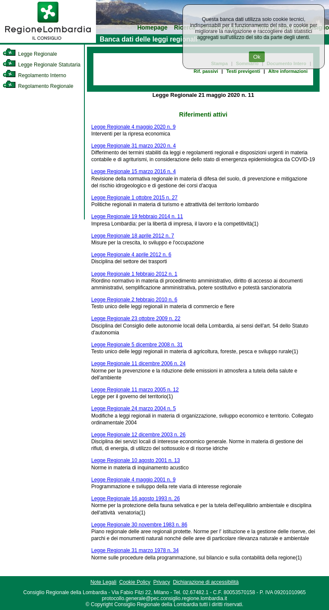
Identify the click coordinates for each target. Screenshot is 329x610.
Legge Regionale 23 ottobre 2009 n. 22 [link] (135, 319)
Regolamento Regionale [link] (38, 86)
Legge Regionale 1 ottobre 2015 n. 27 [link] (134, 198)
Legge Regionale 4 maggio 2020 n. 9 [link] (133, 127)
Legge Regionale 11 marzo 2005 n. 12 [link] (135, 390)
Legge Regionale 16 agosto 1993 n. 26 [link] (135, 499)
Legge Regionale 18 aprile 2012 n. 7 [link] (132, 236)
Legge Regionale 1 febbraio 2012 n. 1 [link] (134, 274)
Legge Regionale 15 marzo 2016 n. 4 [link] (133, 171)
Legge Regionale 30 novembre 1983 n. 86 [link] (139, 525)
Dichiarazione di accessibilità (206, 582)
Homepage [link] (152, 27)
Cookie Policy (134, 582)
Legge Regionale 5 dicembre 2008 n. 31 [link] (137, 345)
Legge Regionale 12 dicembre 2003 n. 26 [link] (138, 435)
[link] (48, 41)
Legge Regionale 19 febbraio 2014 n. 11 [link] (137, 216)
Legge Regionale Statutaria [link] (42, 65)
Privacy (161, 582)
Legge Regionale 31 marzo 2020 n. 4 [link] (133, 146)
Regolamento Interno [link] (34, 75)
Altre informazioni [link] (288, 71)
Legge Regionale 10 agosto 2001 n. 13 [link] (135, 460)
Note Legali (103, 582)
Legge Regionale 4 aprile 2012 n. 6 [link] (131, 255)
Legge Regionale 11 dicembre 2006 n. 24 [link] (138, 364)
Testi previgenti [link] (243, 71)
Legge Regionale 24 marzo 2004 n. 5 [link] (133, 409)
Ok (256, 57)
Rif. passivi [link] (206, 71)
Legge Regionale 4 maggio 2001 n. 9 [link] (133, 480)
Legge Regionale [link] (30, 54)
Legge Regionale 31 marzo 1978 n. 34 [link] (135, 550)
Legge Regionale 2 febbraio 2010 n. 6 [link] (134, 300)
